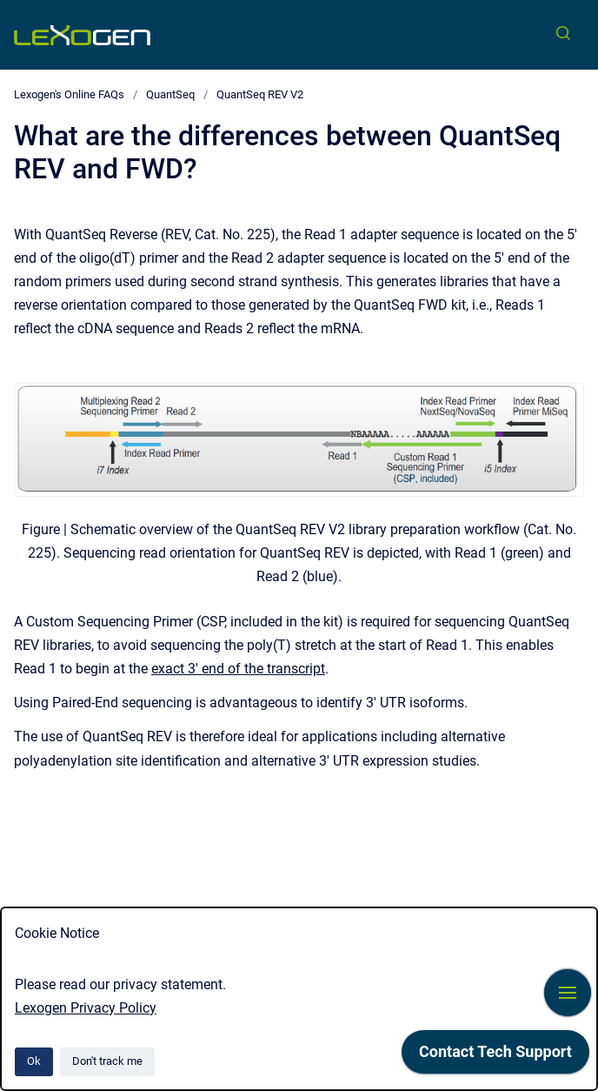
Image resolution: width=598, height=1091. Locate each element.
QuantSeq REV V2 (259, 94)
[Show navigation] (567, 992)
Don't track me (107, 1061)
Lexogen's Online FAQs (69, 94)
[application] (495, 1056)
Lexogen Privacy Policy (85, 1008)
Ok (34, 1061)
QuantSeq (170, 94)
